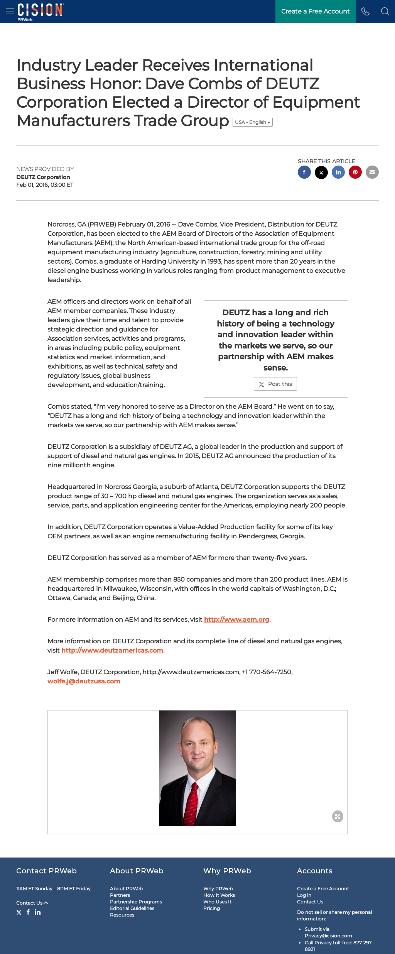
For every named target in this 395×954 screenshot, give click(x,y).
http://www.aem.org (236, 619)
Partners (120, 895)
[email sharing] (372, 173)
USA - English (252, 122)
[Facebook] (28, 912)
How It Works (219, 895)
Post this (275, 384)
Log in (304, 895)
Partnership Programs (136, 902)
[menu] (10, 11)
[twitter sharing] (321, 173)
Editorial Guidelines (132, 908)
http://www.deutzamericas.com (112, 650)
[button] (385, 11)
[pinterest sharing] (355, 173)
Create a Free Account (323, 888)
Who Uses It (217, 902)
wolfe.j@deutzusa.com (83, 681)
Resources (122, 915)
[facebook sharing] (304, 173)
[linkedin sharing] (338, 173)
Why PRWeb (218, 888)
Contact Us (32, 903)
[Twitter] (20, 912)
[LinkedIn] (38, 912)
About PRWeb (126, 888)
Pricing (211, 908)
